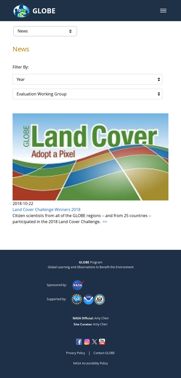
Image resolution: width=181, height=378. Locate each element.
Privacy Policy (75, 353)
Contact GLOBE (104, 353)
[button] (163, 11)
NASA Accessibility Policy (90, 363)
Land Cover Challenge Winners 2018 (46, 209)
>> (104, 221)
